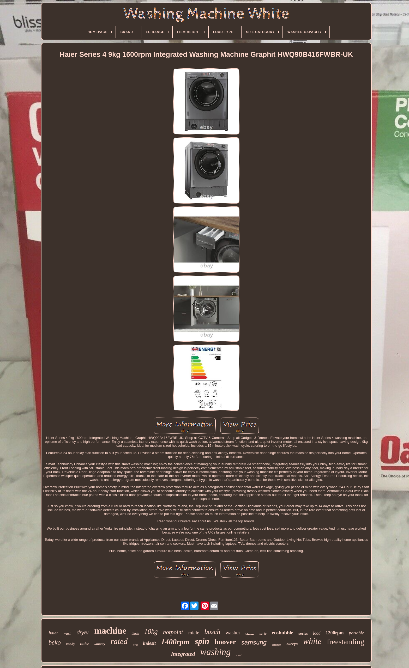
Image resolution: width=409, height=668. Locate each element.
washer (232, 632)
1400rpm (175, 641)
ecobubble (282, 632)
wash (67, 633)
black (135, 633)
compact (276, 644)
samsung (254, 642)
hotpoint (173, 632)
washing (215, 652)
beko (55, 642)
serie (263, 633)
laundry (99, 644)
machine (110, 630)
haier (53, 632)
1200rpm (335, 632)
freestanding (345, 642)
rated (119, 641)
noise (84, 643)
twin (135, 644)
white (312, 641)
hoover (225, 642)
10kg (151, 631)
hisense (249, 634)
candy (70, 644)
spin (202, 641)
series (303, 633)
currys (292, 644)
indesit (149, 643)
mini (239, 655)
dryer (83, 632)
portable (356, 632)
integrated (183, 654)
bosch (212, 631)
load (316, 633)
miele (193, 632)
